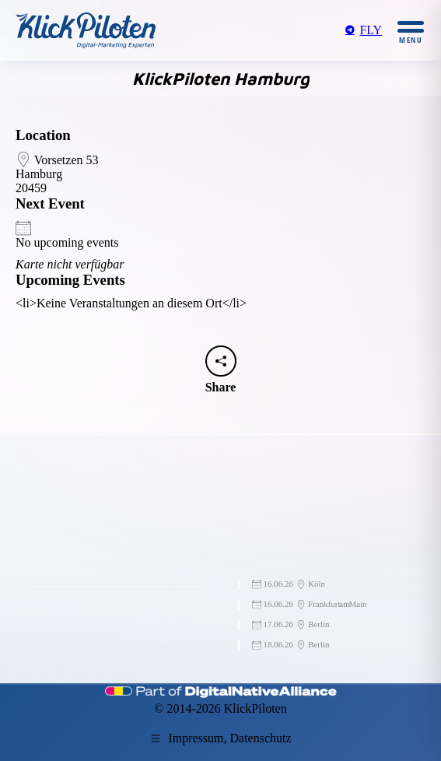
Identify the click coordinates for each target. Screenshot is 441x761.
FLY (363, 30)
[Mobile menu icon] (410, 30)
